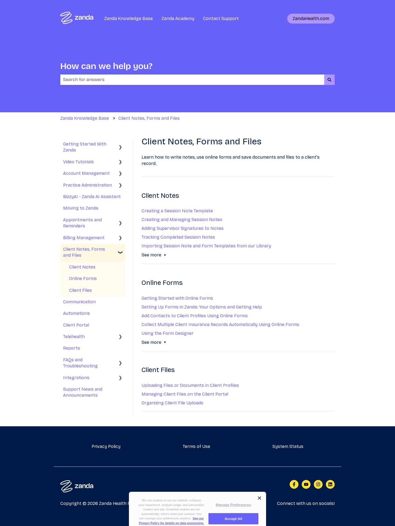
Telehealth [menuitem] (74, 336)
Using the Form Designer (168, 333)
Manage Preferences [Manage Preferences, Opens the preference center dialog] (233, 512)
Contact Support (221, 18)
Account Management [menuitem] (86, 173)
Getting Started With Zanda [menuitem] (84, 147)
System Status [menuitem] (287, 446)
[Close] (259, 505)
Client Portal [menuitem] (76, 325)
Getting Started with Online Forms (177, 298)
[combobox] (192, 80)
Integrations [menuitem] (76, 377)
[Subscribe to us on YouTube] (306, 484)
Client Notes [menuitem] (82, 267)
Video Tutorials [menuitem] (78, 161)
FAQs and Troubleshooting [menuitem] (80, 362)
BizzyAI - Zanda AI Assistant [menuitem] (92, 196)
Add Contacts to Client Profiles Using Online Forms (195, 315)
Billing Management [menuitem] (84, 237)
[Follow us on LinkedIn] (330, 484)
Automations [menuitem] (76, 313)
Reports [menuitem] (71, 348)
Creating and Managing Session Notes (182, 219)
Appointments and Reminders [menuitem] (82, 222)
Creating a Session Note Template (177, 210)
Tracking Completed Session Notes (178, 237)
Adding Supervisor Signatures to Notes (183, 228)
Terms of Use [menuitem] (196, 446)
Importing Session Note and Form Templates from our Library (206, 245)
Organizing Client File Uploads (172, 402)
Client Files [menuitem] (80, 290)
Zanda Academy (178, 18)
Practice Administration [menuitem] (87, 185)
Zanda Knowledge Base (128, 18)
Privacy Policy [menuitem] (106, 446)
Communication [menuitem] (79, 301)
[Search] (329, 80)
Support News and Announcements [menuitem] (82, 392)
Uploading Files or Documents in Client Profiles (190, 385)
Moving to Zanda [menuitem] (80, 208)
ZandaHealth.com (311, 18)
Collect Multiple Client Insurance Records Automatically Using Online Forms (220, 324)
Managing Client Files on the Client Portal (185, 394)
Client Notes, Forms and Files (149, 118)
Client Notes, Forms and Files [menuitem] (84, 252)
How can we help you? (106, 66)
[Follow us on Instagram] (318, 484)
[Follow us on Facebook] (294, 484)
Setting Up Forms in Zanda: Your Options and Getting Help (202, 307)
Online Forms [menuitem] (83, 278)
